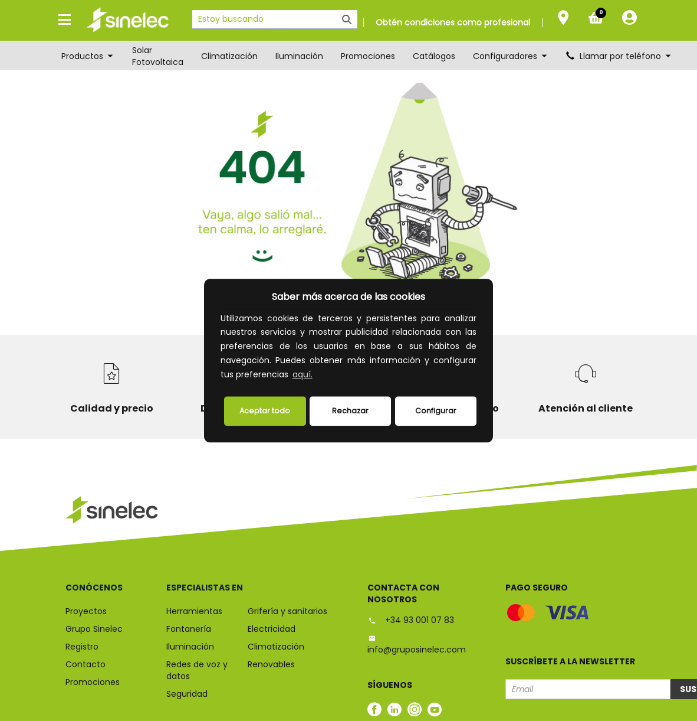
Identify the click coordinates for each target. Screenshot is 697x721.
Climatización (229, 56)
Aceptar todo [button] (264, 411)
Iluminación (299, 56)
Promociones (368, 56)
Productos (87, 56)
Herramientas (194, 611)
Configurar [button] (435, 411)
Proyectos (86, 611)
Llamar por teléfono (619, 56)
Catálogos (434, 56)
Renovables (271, 664)
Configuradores (510, 56)
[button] (318, 375)
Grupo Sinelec (94, 629)
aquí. (302, 374)
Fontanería (188, 629)
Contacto (85, 664)
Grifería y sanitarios (287, 611)
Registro (81, 647)
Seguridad (187, 694)
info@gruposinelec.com (416, 644)
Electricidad (271, 629)
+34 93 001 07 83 (410, 620)
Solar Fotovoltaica (157, 56)
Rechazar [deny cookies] (350, 411)
